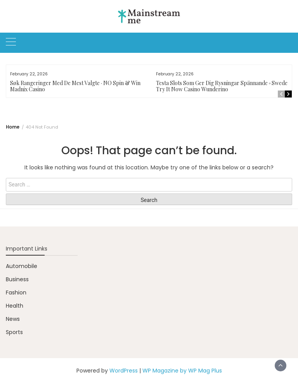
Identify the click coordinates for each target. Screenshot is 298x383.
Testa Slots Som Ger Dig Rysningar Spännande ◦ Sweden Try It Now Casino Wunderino (223, 86)
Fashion (16, 292)
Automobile (21, 266)
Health (14, 306)
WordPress (123, 370)
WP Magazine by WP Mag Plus (182, 370)
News (13, 319)
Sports (14, 332)
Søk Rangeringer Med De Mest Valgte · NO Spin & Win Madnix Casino (75, 86)
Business (17, 279)
